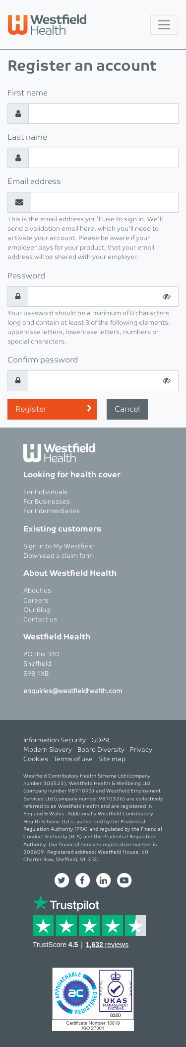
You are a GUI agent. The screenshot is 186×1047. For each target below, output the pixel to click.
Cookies (35, 759)
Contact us (40, 619)
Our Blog (36, 610)
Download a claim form (58, 556)
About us (37, 591)
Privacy (141, 750)
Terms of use (73, 759)
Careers (35, 601)
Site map (111, 759)
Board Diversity (100, 750)
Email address (34, 181)
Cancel (127, 409)
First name (27, 93)
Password (26, 276)
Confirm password (42, 360)
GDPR (100, 740)
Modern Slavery (47, 750)
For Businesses (46, 502)
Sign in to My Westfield (58, 546)
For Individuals (45, 492)
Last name (27, 137)
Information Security (54, 740)
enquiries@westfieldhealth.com (72, 691)
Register (31, 409)
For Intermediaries (51, 511)
